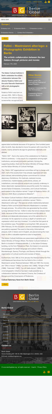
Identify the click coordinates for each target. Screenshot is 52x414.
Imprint (33, 367)
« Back (5, 38)
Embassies (6, 314)
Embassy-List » (6, 28)
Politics (5, 338)
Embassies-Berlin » (20, 28)
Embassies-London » (36, 28)
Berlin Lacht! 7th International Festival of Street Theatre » (37, 82)
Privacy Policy (42, 367)
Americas (6, 320)
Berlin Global (37, 1)
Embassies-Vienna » (7, 32)
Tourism (5, 341)
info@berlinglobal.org (14, 356)
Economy (6, 335)
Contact (28, 1)
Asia (4, 323)
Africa (5, 317)
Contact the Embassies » (25, 32)
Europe (5, 326)
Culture (5, 331)
